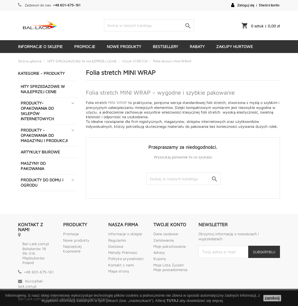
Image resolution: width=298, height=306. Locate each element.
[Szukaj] (149, 25)
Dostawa (33, 59)
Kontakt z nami (121, 265)
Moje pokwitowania (169, 246)
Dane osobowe (165, 233)
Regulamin (117, 240)
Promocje (84, 46)
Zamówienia (163, 240)
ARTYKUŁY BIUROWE (40, 151)
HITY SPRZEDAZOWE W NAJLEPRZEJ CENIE (43, 89)
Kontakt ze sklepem (125, 59)
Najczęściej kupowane (72, 248)
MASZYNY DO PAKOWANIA (33, 166)
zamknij (272, 298)
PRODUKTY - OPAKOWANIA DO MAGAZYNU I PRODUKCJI (44, 135)
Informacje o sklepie (40, 46)
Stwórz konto (269, 5)
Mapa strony (118, 271)
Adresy (159, 252)
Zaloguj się (245, 5)
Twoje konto (169, 224)
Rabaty (197, 46)
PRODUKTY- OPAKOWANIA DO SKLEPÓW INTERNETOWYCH (37, 110)
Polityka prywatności (125, 258)
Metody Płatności (122, 252)
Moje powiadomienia (170, 269)
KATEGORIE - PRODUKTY (181, 59)
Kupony (159, 258)
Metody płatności (73, 59)
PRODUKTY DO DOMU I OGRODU (42, 182)
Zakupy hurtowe (234, 46)
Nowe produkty (124, 46)
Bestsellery (165, 46)
